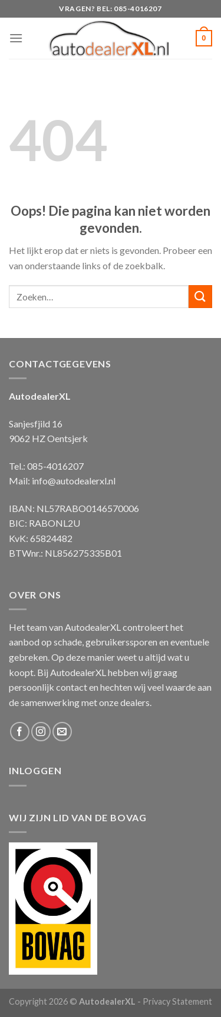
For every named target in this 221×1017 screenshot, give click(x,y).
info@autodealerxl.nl (74, 480)
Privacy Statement (177, 1001)
